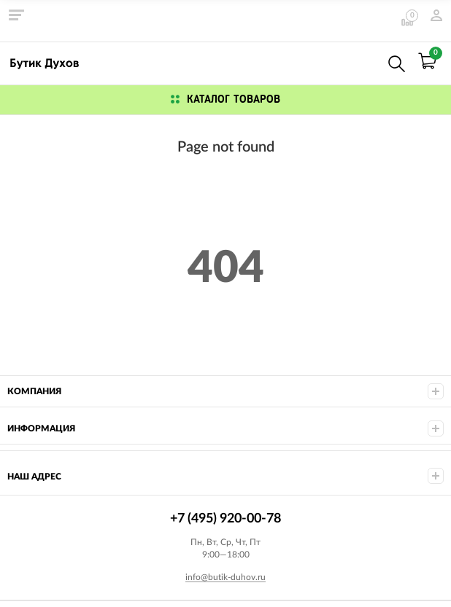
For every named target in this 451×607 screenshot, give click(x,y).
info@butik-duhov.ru (225, 577)
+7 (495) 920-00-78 (365, 60)
